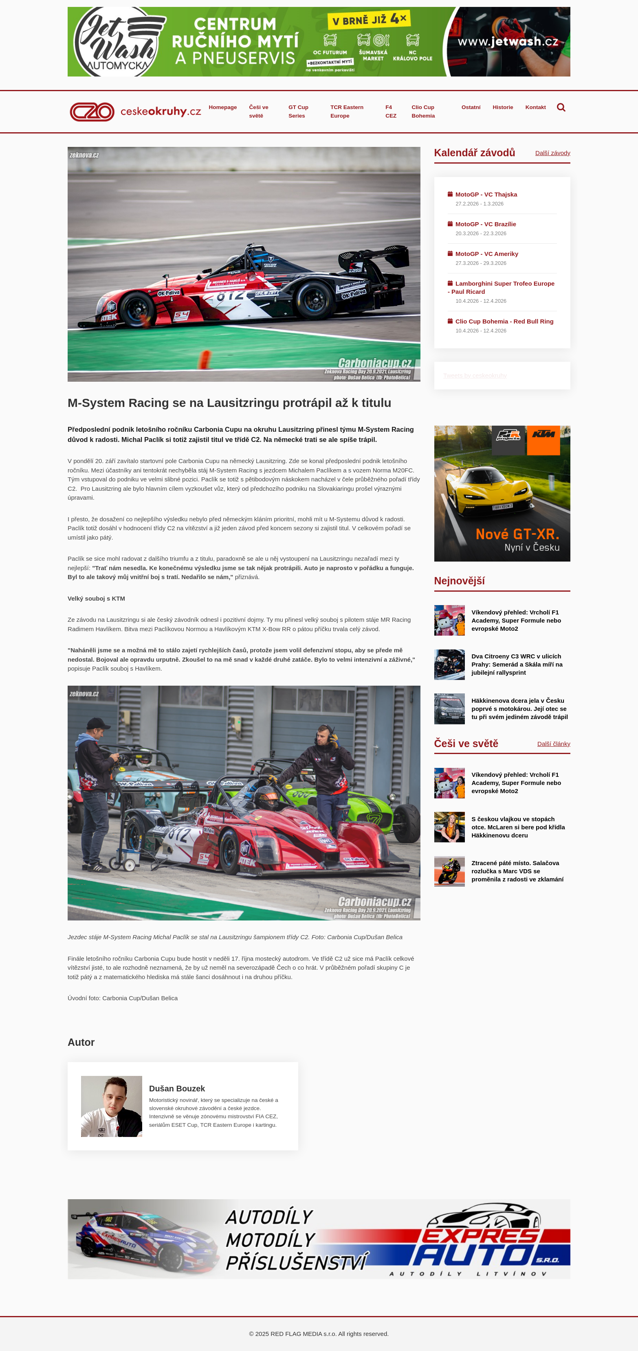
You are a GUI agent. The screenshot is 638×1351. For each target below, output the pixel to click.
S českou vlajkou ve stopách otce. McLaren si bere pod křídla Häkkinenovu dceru (518, 827)
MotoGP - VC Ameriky (486, 253)
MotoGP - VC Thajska (486, 194)
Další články (553, 743)
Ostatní (471, 107)
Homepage (223, 107)
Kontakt (536, 107)
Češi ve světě (258, 111)
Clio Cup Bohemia (423, 111)
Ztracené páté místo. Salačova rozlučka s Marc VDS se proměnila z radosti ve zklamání (518, 871)
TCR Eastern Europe (346, 111)
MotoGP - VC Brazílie (485, 224)
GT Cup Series (298, 111)
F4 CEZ (390, 111)
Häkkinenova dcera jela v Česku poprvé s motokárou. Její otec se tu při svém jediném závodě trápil (520, 708)
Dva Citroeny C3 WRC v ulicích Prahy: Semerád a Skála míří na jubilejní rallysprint (517, 664)
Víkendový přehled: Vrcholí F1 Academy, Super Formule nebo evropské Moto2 (516, 620)
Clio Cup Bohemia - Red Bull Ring (504, 321)
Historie (503, 107)
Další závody (552, 152)
